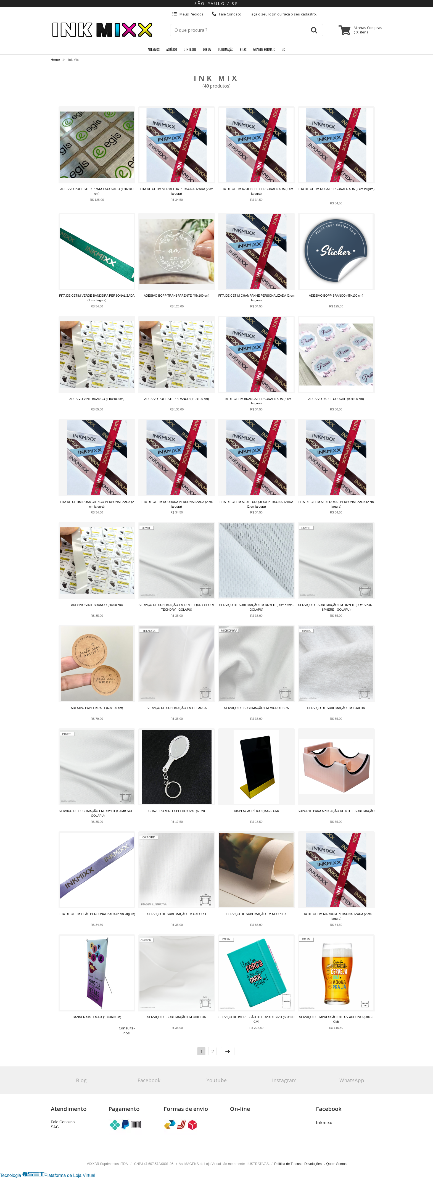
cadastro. (309, 14)
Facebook (149, 1080)
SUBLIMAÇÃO (225, 49)
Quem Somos (336, 1164)
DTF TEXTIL (190, 49)
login (272, 14)
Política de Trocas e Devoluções (298, 1164)
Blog (81, 1080)
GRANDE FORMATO (264, 49)
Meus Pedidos (188, 14)
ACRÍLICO (171, 49)
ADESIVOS (154, 49)
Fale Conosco (226, 14)
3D (283, 49)
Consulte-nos (127, 1030)
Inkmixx (324, 1122)
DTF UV (207, 49)
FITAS (243, 49)
